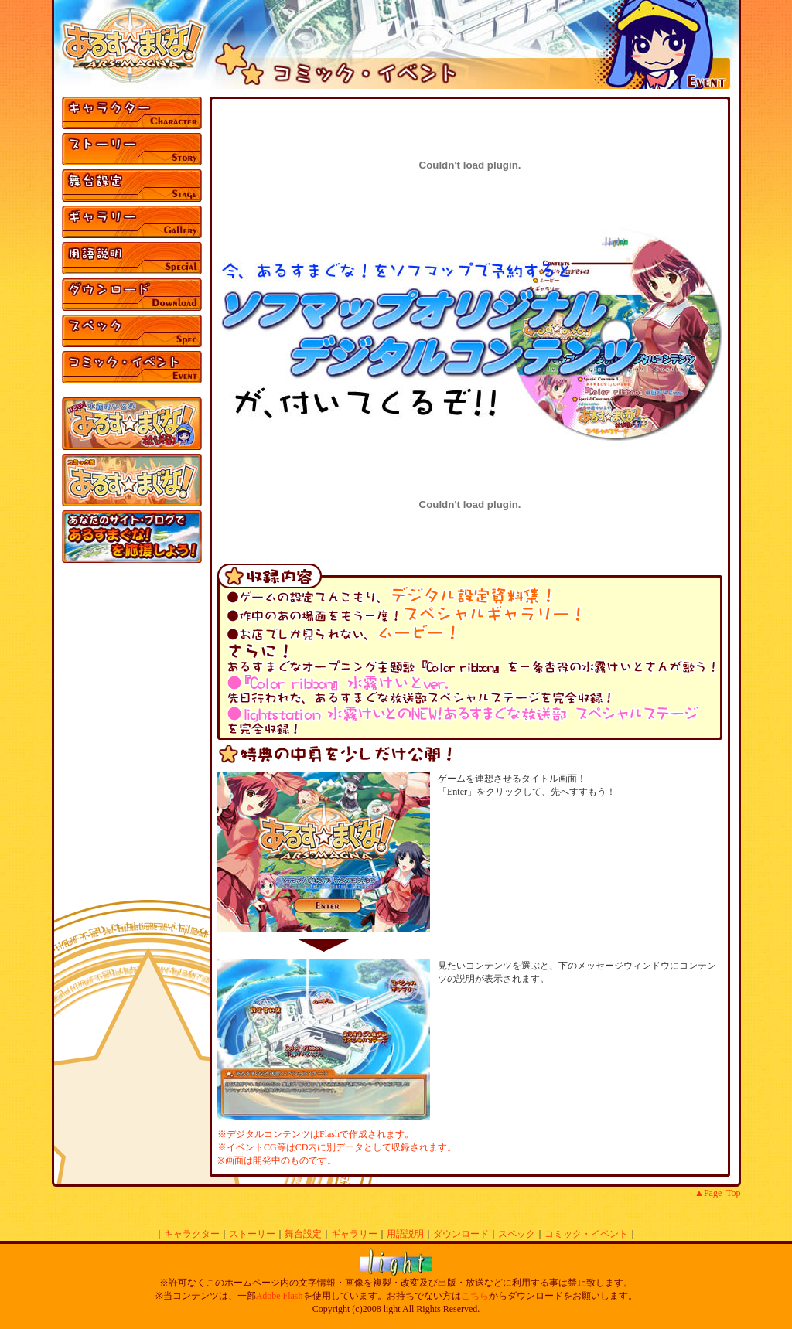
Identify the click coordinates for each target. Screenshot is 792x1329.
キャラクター (192, 1233)
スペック (516, 1233)
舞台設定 (303, 1233)
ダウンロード (461, 1233)
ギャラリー (354, 1233)
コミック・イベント (586, 1233)
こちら (475, 1295)
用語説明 (405, 1233)
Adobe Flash (279, 1295)
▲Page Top (717, 1193)
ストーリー (252, 1233)
